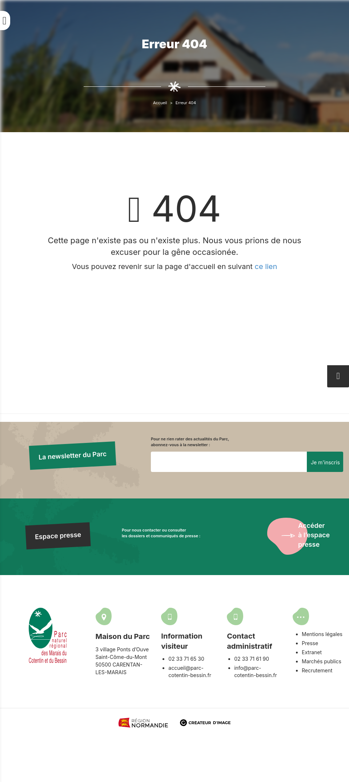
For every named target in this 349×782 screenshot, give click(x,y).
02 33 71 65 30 (186, 659)
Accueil (160, 102)
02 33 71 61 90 (251, 659)
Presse (310, 643)
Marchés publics (321, 661)
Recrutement (317, 670)
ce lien (265, 266)
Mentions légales (322, 634)
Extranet (312, 652)
